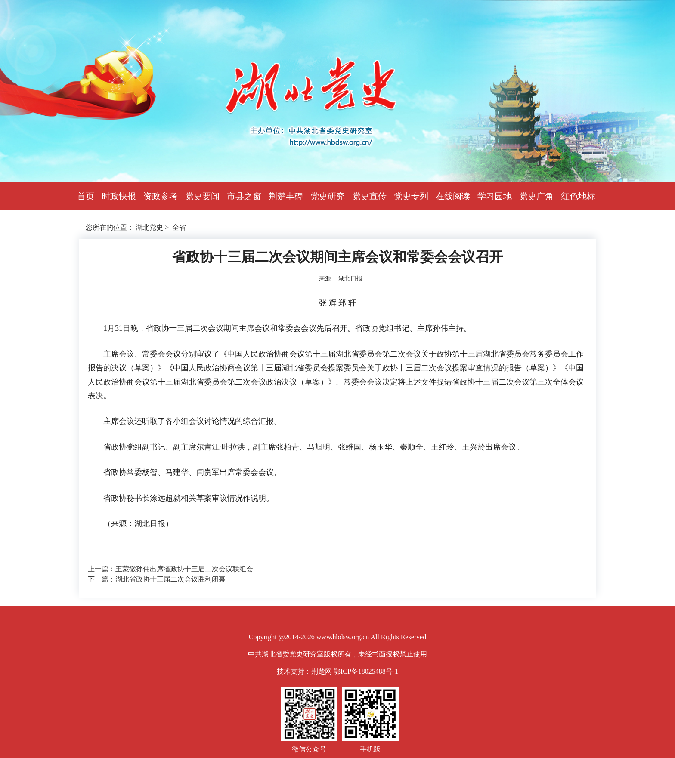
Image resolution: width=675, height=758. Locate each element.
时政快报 (119, 196)
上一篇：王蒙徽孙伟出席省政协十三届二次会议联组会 (170, 569)
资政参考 (160, 196)
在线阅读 (453, 196)
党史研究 (327, 196)
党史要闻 (202, 196)
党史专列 (411, 196)
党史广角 (536, 196)
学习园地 (494, 196)
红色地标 (578, 196)
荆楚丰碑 (286, 196)
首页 (85, 196)
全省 (179, 227)
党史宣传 (369, 196)
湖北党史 (149, 227)
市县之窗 (244, 196)
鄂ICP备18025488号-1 (366, 671)
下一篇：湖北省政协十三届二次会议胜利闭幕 (157, 579)
